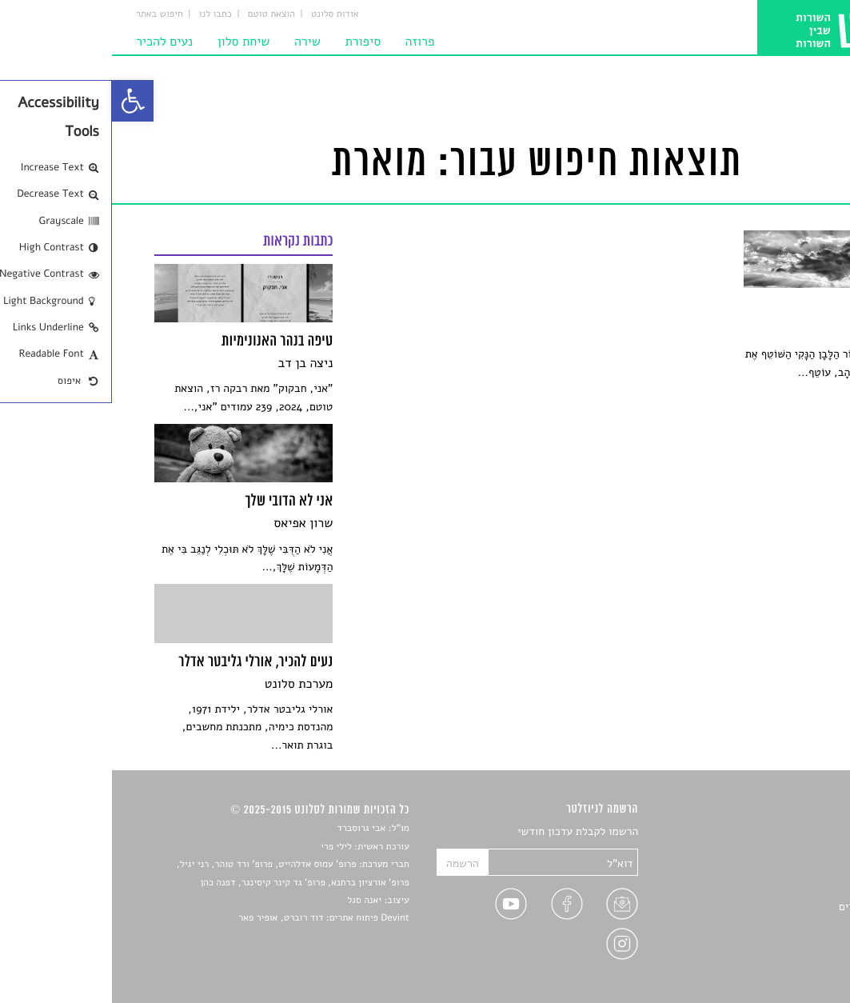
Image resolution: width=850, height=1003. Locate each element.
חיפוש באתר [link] (47, 14)
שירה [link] (195, 41)
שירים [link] (794, 850)
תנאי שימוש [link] (781, 963)
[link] (21, 101)
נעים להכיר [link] (52, 41)
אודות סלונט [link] (223, 14)
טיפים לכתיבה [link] (776, 925)
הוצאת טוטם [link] (159, 14)
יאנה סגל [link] (252, 900)
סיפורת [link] (251, 41)
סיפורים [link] (789, 832)
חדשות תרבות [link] (777, 869)
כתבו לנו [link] (103, 14)
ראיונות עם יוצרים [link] (767, 906)
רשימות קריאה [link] (775, 888)
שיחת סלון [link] (132, 41)
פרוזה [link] (308, 41)
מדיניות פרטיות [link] (772, 944)
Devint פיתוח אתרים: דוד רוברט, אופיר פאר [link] (211, 918)
